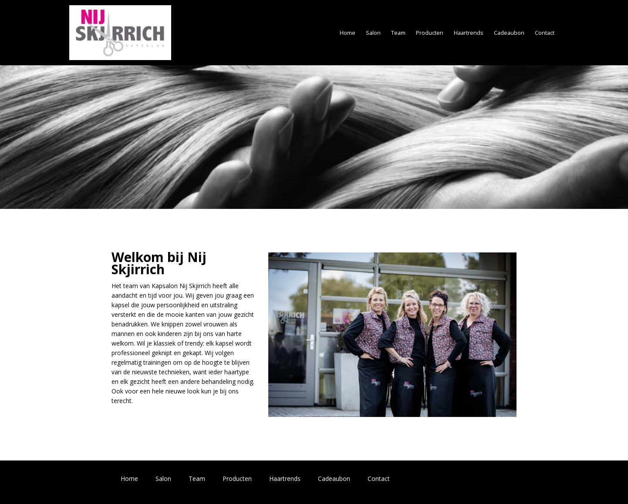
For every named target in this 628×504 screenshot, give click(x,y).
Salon (373, 33)
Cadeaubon (509, 33)
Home (347, 33)
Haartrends (468, 33)
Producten (429, 33)
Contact (544, 33)
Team (398, 33)
